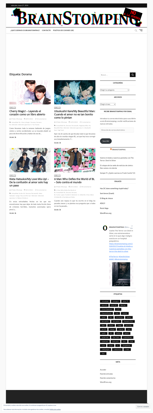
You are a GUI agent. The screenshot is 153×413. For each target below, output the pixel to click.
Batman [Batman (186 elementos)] (123, 305)
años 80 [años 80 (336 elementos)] (104, 305)
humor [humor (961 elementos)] (111, 325)
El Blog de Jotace (106, 198)
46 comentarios (40, 190)
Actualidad (15, 122)
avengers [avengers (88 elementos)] (116, 301)
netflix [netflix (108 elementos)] (104, 333)
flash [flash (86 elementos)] (103, 325)
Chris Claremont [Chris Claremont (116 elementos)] (107, 309)
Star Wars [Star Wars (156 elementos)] (116, 337)
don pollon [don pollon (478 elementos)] (116, 321)
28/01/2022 (28, 119)
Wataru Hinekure (22, 198)
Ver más (14, 137)
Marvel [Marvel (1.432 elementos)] (121, 329)
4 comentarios (85, 122)
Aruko (21, 193)
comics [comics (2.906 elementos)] (125, 313)
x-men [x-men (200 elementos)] (127, 349)
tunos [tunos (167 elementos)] (111, 345)
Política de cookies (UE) (63, 30)
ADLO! (102, 203)
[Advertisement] (76, 51)
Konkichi (68, 195)
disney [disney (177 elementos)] (129, 317)
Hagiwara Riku (83, 125)
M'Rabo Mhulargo (15, 119)
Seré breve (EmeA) (107, 193)
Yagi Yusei (61, 130)
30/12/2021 (28, 190)
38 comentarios (85, 187)
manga (18, 196)
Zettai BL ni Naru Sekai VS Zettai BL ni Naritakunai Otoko (74, 196)
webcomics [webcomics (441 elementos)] (117, 349)
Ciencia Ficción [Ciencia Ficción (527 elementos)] (106, 313)
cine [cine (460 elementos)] (117, 313)
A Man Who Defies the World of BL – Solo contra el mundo (74, 180)
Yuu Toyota (35, 124)
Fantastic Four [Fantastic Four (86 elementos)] (128, 321)
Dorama (33, 122)
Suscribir (106, 141)
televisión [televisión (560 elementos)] (115, 341)
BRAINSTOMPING (118, 149)
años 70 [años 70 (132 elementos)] (125, 301)
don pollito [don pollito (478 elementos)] (105, 321)
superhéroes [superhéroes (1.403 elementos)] (128, 337)
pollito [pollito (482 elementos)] (118, 333)
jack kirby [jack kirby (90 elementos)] (129, 325)
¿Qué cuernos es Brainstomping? (25, 30)
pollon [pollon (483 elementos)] (127, 333)
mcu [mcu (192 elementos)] (128, 329)
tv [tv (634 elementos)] (117, 345)
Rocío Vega (104, 208)
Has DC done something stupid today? (114, 188)
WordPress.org (105, 213)
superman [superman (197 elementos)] (105, 341)
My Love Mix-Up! (25, 196)
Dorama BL (75, 125)
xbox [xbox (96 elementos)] (103, 353)
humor (58, 195)
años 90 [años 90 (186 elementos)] (113, 305)
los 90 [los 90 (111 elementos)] (104, 329)
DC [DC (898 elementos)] (111, 317)
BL (20, 122)
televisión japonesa (24, 124)
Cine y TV (12, 107)
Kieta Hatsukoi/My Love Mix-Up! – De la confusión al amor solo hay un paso (29, 182)
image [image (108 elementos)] (119, 325)
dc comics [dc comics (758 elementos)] (119, 317)
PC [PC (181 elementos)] (111, 333)
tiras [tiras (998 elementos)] (131, 341)
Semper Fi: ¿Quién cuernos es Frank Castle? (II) (117, 173)
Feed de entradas (106, 374)
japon (63, 195)
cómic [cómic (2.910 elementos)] (103, 317)
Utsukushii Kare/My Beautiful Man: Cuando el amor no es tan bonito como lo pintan (74, 114)
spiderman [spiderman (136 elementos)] (105, 337)
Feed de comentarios (107, 378)
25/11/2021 (73, 187)
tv (31, 124)
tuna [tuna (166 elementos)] (103, 345)
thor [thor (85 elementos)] (124, 341)
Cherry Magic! (25, 122)
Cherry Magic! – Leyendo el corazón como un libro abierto (27, 112)
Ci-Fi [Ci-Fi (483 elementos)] (118, 309)
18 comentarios (40, 119)
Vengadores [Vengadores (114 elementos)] (126, 345)
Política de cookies (55, 409)
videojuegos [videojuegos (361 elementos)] (105, 349)
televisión (15, 124)
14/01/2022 (73, 122)
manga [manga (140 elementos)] (112, 329)
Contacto (46, 30)
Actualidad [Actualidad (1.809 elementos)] (105, 301)
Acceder (103, 370)
